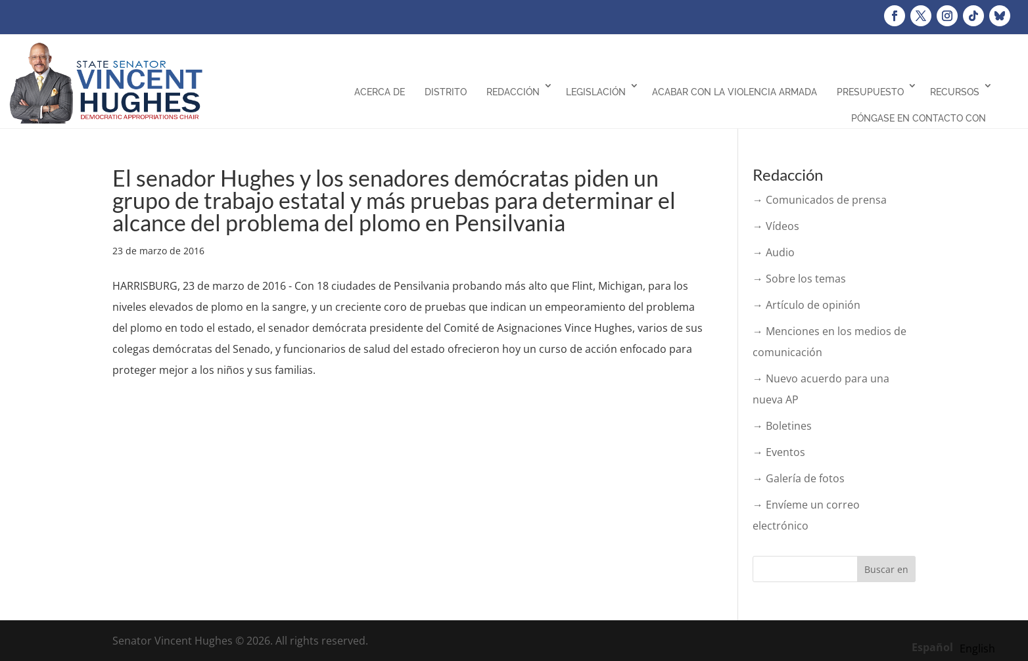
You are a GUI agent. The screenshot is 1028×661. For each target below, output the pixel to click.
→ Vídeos (776, 226)
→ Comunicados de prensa (820, 200)
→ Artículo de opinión (806, 305)
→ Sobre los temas (799, 278)
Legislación (596, 92)
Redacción (513, 92)
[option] (977, 648)
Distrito (446, 92)
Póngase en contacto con (918, 118)
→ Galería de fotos (799, 478)
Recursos (954, 92)
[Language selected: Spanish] (957, 646)
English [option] (977, 648)
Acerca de (379, 92)
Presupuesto (870, 92)
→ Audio (774, 252)
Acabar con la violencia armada (734, 92)
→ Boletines (782, 426)
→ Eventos (779, 452)
